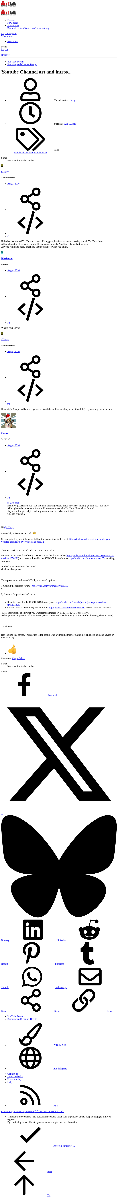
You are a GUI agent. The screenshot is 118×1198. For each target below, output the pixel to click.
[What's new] (7, 36)
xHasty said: (13, 503)
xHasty (71, 100)
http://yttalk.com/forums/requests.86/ (67, 607)
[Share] (30, 209)
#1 (8, 236)
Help (9, 1082)
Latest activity (42, 28)
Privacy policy (14, 1079)
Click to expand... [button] (16, 514)
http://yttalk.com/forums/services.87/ (87, 558)
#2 (8, 322)
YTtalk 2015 (37, 1045)
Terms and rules (15, 1076)
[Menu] (2, 9)
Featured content (15, 28)
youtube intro (40, 152)
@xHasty (9, 527)
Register (5, 55)
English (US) (37, 1068)
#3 (8, 403)
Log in (4, 49)
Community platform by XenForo (32, 1111)
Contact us (12, 1073)
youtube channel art (23, 152)
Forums (11, 20)
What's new (13, 25)
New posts (12, 22)
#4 (8, 497)
